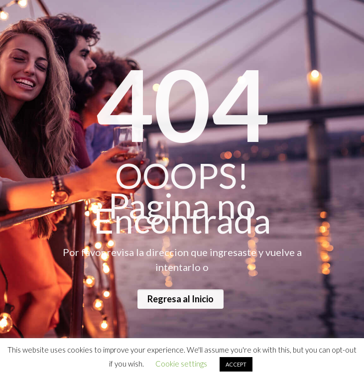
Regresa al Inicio (180, 298)
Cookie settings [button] (181, 363)
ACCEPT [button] (236, 364)
